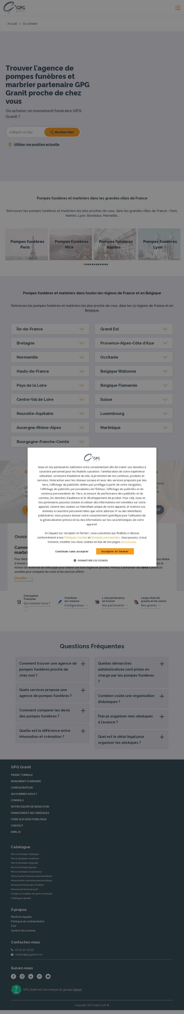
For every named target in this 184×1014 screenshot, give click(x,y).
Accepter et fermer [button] (114, 551)
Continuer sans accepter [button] (71, 551)
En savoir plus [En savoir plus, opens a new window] (129, 542)
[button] (92, 560)
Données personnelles (106, 537)
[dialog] (92, 507)
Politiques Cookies (75, 537)
